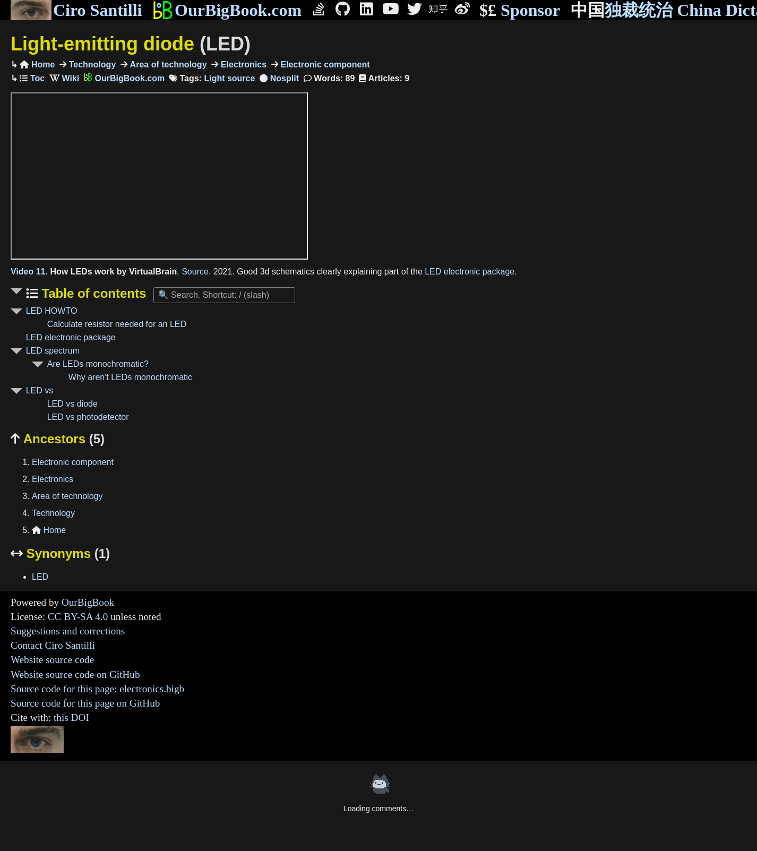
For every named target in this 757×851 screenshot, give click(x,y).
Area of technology (167, 64)
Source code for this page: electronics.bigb (97, 688)
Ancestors (58, 439)
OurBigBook (88, 602)
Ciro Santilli (76, 10)
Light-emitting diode (131, 44)
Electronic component (323, 64)
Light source (229, 78)
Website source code (52, 659)
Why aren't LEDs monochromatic (130, 377)
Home (37, 64)
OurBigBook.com (227, 10)
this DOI (71, 717)
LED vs (40, 390)
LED (40, 576)
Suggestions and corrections (68, 631)
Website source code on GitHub (75, 674)
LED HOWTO (52, 310)
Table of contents (92, 293)
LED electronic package (469, 271)
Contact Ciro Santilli (53, 645)
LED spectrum (53, 350)
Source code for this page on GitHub (85, 703)
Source (195, 271)
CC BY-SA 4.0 (78, 616)
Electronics (242, 64)
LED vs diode (72, 403)
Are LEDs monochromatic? (98, 363)
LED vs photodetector (88, 417)
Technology (91, 64)
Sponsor (519, 10)
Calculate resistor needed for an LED (116, 324)
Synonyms (60, 553)
